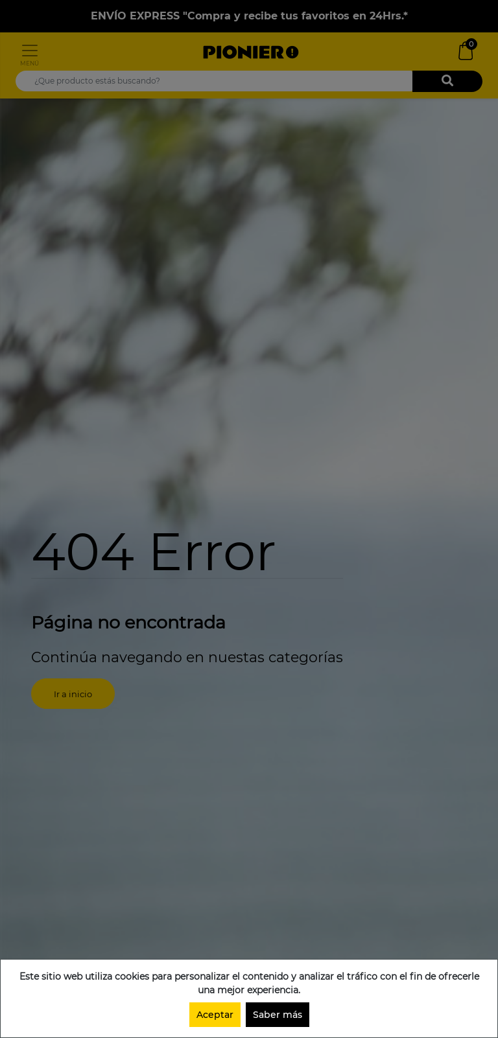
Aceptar (214, 1015)
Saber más (277, 1015)
